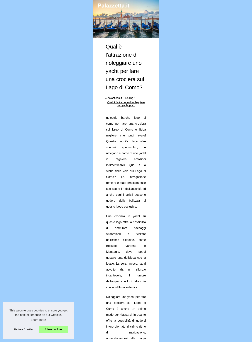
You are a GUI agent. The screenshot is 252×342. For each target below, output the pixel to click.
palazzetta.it (25, 167)
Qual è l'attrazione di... (199, 153)
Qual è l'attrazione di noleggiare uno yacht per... (75, 167)
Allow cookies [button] (53, 329)
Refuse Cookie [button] (23, 329)
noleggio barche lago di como (37, 180)
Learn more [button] (38, 319)
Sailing (40, 167)
